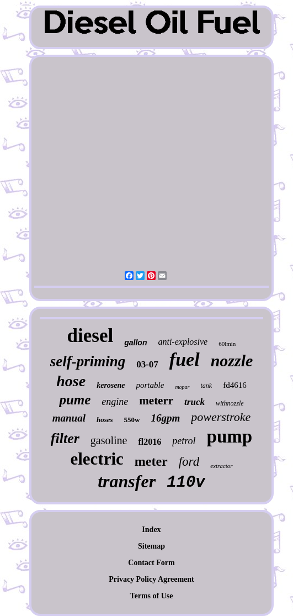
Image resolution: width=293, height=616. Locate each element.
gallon (135, 342)
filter (65, 438)
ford (189, 461)
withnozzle (230, 403)
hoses (105, 419)
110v (186, 482)
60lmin (227, 343)
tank (206, 385)
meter (151, 461)
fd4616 (235, 385)
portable (150, 385)
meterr (156, 400)
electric (96, 458)
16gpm (165, 418)
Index (151, 529)
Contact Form (151, 563)
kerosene (111, 385)
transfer (127, 481)
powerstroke (221, 417)
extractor (221, 465)
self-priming (88, 361)
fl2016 (149, 441)
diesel (90, 335)
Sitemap (151, 546)
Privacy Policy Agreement (151, 579)
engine (115, 401)
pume (74, 399)
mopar (182, 387)
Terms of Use (151, 596)
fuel (184, 359)
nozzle (232, 360)
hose (71, 380)
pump (230, 436)
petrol (183, 440)
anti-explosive (182, 341)
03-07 (147, 364)
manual (69, 418)
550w (132, 419)
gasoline (108, 440)
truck (194, 402)
